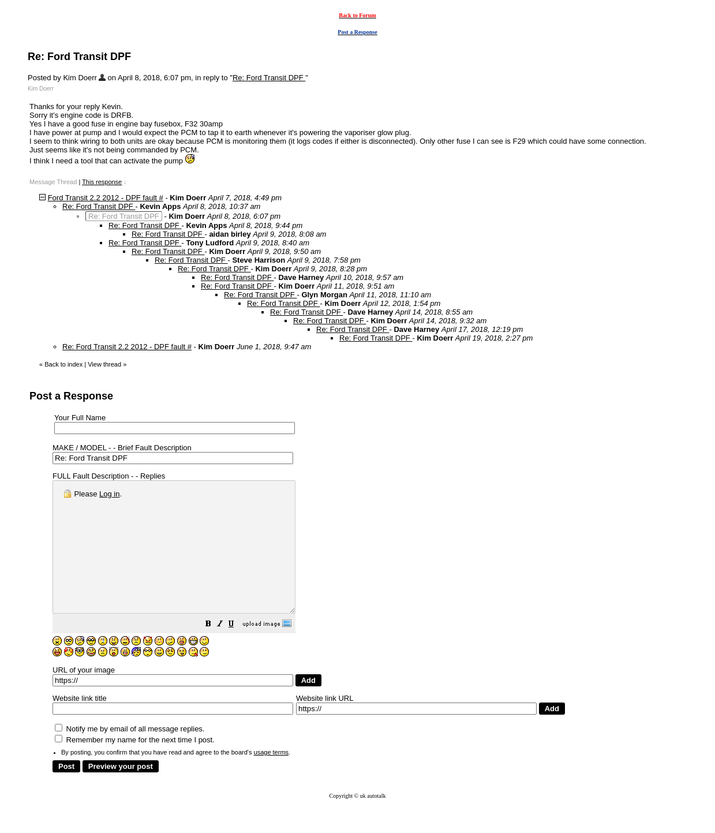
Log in (109, 494)
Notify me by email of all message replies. (129, 754)
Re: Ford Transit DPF (269, 77)
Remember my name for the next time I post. (135, 765)
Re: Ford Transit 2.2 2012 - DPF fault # (127, 346)
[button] (237, 651)
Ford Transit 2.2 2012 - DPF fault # (105, 197)
